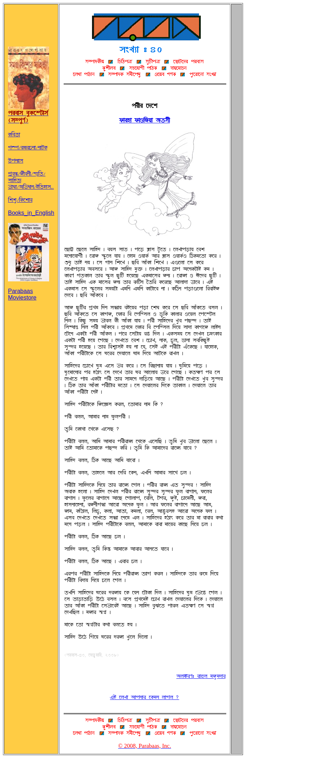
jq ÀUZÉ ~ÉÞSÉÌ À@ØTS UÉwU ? (144, 697)
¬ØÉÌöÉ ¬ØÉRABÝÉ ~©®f (144, 120)
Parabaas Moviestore (28, 288)
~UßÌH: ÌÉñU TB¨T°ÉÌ (201, 676)
